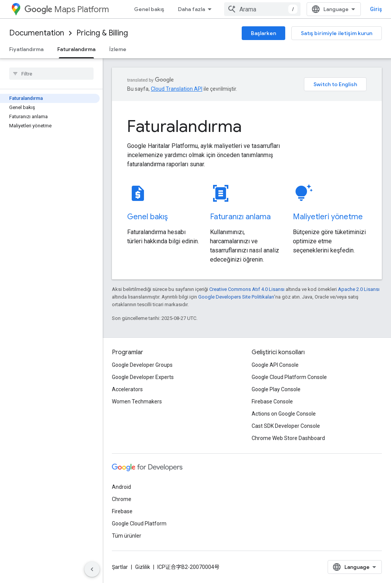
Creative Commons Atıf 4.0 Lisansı (246, 289)
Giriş (376, 9)
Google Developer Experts (143, 377)
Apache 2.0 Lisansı (359, 289)
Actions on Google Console (284, 414)
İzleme (117, 49)
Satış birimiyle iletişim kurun (336, 33)
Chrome (121, 499)
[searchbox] (51, 73)
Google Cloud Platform (139, 523)
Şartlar (120, 567)
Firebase (122, 511)
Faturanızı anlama (240, 217)
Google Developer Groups (142, 365)
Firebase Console (272, 401)
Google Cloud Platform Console (289, 377)
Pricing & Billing (102, 33)
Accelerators (127, 389)
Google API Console (275, 365)
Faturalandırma (184, 126)
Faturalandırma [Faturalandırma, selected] (76, 49)
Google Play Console (276, 389)
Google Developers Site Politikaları (236, 297)
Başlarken (263, 33)
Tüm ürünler (126, 536)
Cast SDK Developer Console (286, 426)
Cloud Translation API (176, 89)
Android (121, 487)
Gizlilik (142, 567)
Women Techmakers (137, 401)
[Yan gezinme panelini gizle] (92, 569)
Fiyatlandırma (26, 49)
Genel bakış (149, 9)
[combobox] (262, 9)
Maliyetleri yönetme (328, 217)
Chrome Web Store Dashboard (288, 438)
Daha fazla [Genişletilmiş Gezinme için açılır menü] (191, 9)
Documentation (36, 33)
